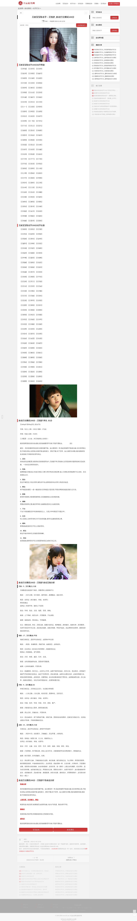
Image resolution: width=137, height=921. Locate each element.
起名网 (20, 8)
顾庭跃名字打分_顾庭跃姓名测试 (104, 76)
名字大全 (73, 3)
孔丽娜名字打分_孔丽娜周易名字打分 (105, 52)
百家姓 (96, 3)
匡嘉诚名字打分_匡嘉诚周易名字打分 (105, 55)
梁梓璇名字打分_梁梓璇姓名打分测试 (106, 79)
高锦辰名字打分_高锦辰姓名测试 (104, 63)
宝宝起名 (65, 3)
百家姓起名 (88, 3)
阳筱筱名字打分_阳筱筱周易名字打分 (105, 65)
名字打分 (36, 8)
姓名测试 (28, 8)
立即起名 (114, 17)
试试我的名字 (82, 25)
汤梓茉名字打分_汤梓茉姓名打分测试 (105, 57)
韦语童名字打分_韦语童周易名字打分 (105, 49)
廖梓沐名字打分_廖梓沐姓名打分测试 (106, 73)
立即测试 (114, 30)
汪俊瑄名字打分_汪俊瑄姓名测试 (104, 71)
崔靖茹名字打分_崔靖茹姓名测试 (104, 60)
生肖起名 (80, 3)
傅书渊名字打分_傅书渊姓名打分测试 (105, 68)
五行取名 (103, 3)
